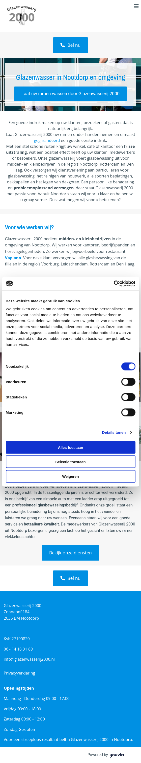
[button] (70, 45)
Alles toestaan (70, 447)
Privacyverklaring (19, 673)
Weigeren (70, 476)
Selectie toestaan (70, 462)
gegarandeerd (47, 140)
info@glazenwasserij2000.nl (29, 659)
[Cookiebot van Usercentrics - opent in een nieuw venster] (113, 283)
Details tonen (114, 432)
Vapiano (13, 258)
